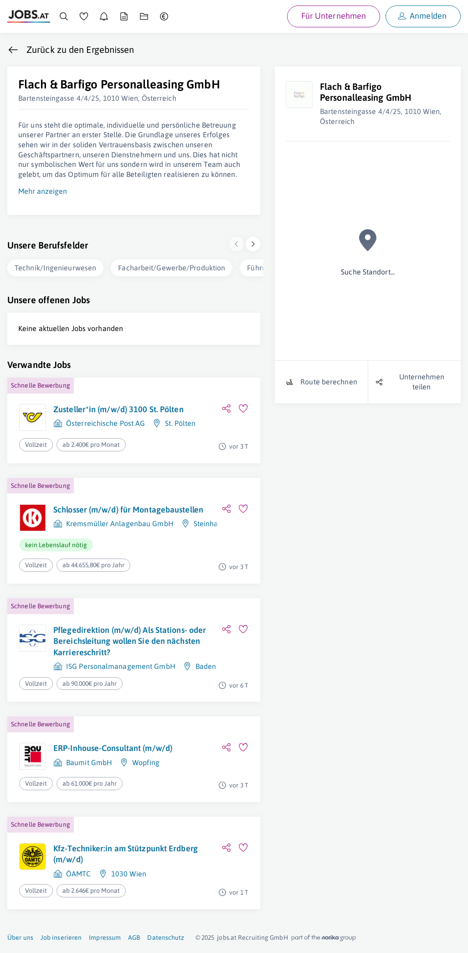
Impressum (105, 937)
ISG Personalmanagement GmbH (120, 666)
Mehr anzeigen (42, 191)
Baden (205, 666)
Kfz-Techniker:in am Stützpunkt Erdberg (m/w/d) (125, 854)
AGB (134, 937)
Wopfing (145, 762)
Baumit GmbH (89, 762)
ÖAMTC (78, 874)
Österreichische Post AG (105, 423)
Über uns (20, 937)
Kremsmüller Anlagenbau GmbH (120, 523)
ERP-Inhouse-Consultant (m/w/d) (112, 748)
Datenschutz (165, 937)
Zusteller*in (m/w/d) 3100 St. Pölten (118, 409)
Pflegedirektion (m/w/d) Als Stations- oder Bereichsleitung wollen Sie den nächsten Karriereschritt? (129, 641)
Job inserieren (61, 937)
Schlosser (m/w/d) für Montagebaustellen (128, 509)
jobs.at (227, 937)
